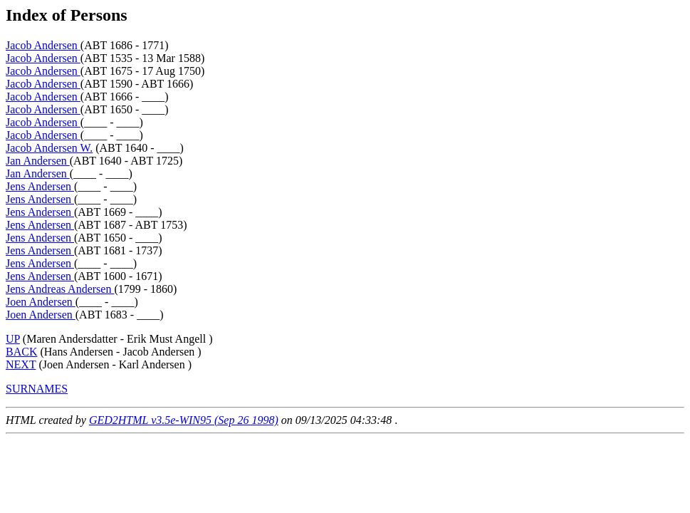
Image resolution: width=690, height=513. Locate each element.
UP (13, 339)
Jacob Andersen (43, 45)
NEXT (21, 364)
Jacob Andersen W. (49, 148)
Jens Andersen (40, 186)
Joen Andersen (40, 302)
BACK (21, 352)
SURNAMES (37, 389)
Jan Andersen (38, 161)
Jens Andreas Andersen (60, 289)
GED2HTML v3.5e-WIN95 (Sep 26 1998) (183, 420)
